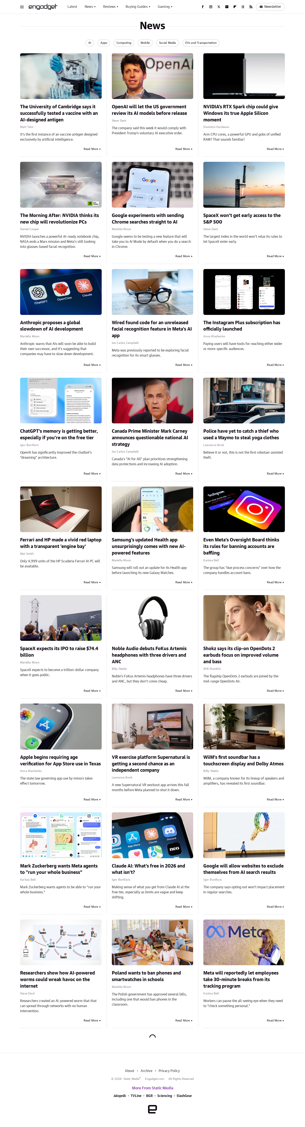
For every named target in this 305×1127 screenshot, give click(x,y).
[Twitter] (219, 7)
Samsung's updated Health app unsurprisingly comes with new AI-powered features (149, 546)
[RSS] (251, 7)
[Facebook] (203, 7)
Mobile (145, 42)
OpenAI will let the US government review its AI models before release (149, 110)
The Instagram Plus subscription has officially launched (241, 326)
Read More (91, 149)
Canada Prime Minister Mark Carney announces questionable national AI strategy (150, 438)
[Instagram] (211, 7)
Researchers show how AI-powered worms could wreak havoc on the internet (57, 979)
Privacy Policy (169, 1071)
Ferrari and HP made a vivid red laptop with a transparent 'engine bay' (60, 543)
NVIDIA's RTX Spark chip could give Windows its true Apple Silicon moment (240, 113)
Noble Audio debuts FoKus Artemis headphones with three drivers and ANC (149, 655)
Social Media (167, 42)
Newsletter (270, 6)
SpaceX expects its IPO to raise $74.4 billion (59, 652)
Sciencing (164, 1096)
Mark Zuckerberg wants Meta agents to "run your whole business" (59, 869)
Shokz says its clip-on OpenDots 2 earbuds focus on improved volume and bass (241, 655)
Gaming (164, 6)
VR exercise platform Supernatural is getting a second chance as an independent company (151, 764)
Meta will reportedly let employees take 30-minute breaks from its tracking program (241, 979)
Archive (146, 1071)
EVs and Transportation (201, 42)
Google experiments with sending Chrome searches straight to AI (148, 218)
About (129, 1071)
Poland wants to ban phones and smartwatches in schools (146, 976)
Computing (123, 42)
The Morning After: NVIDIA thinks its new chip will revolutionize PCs (59, 218)
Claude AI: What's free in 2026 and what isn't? (148, 869)
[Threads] (243, 7)
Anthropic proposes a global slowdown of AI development (51, 326)
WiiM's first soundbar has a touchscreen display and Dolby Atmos (243, 760)
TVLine (136, 1096)
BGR (149, 1096)
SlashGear (184, 1096)
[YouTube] (227, 7)
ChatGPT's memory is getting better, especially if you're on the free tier (59, 434)
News (89, 6)
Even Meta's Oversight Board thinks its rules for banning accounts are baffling (241, 546)
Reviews (109, 6)
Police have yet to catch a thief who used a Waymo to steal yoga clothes (241, 434)
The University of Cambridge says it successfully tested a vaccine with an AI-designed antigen (59, 113)
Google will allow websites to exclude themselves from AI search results (243, 869)
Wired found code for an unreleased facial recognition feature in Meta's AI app (152, 329)
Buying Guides (137, 6)
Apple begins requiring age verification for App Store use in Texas (60, 760)
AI (89, 42)
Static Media (131, 1079)
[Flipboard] (235, 7)
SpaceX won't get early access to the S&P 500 (242, 218)
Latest (72, 6)
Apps (103, 42)
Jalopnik (119, 1096)
